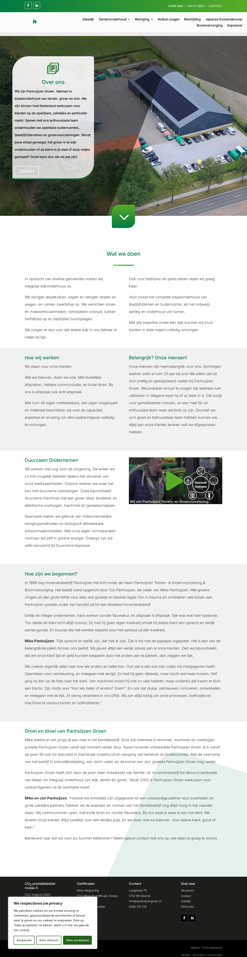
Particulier (187, 903)
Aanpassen (24, 940)
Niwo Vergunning (88, 886)
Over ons (175, 6)
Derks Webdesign (212, 943)
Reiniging (142, 19)
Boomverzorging (210, 25)
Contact (215, 6)
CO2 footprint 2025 (37, 891)
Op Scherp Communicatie (207, 951)
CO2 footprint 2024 (37, 896)
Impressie (234, 25)
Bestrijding (192, 19)
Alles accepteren (77, 940)
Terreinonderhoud (112, 19)
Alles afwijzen (49, 940)
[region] (52, 923)
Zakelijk (88, 19)
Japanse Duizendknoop (223, 19)
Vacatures (195, 6)
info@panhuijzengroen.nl (145, 897)
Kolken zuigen (169, 19)
